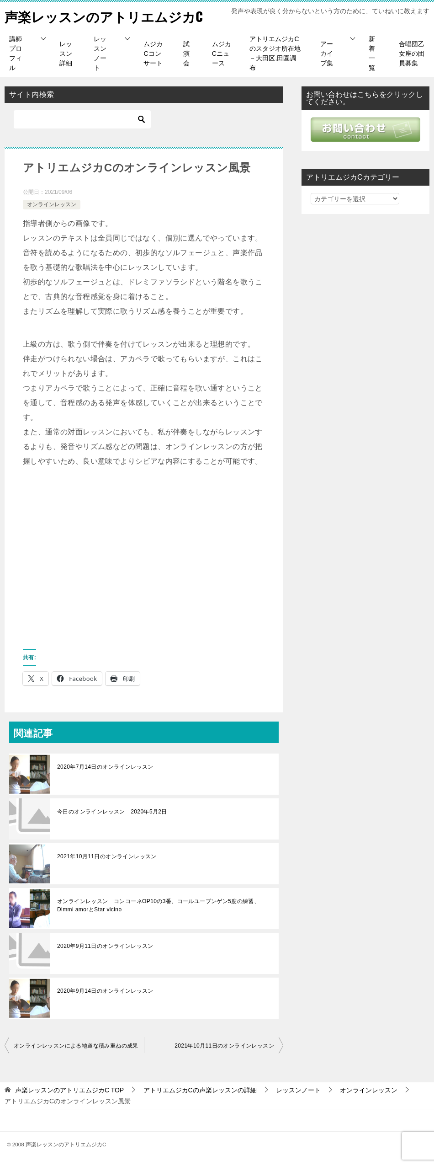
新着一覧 (372, 53)
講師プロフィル (15, 53)
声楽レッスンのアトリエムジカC (107, 15)
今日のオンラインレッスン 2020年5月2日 (112, 811)
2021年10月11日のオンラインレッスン (107, 856)
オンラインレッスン (51, 204)
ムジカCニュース (221, 53)
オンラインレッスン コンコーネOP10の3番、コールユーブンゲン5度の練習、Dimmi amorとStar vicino (158, 905)
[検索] (82, 119)
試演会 (186, 53)
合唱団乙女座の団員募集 (411, 53)
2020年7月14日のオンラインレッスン (105, 767)
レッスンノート (100, 53)
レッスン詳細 (65, 53)
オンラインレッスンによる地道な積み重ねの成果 (76, 1046)
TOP (69, 1090)
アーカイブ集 (326, 53)
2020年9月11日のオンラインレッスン (105, 946)
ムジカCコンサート (153, 53)
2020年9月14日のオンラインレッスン (105, 991)
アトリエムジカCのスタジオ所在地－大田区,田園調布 (275, 53)
